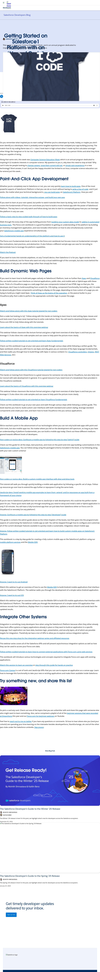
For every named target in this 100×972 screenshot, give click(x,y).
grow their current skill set (51, 165)
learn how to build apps (70, 186)
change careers (33, 165)
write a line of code (80, 189)
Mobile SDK (33, 542)
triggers (91, 352)
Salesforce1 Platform (71, 192)
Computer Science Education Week (45, 159)
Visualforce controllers (77, 352)
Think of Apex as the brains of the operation (49, 293)
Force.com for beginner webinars (40, 716)
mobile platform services (10, 542)
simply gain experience (74, 165)
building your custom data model (65, 222)
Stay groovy (39, 727)
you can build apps (52, 192)
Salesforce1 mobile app (14, 230)
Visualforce (94, 278)
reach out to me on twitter (21, 721)
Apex (84, 278)
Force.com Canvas (7, 670)
